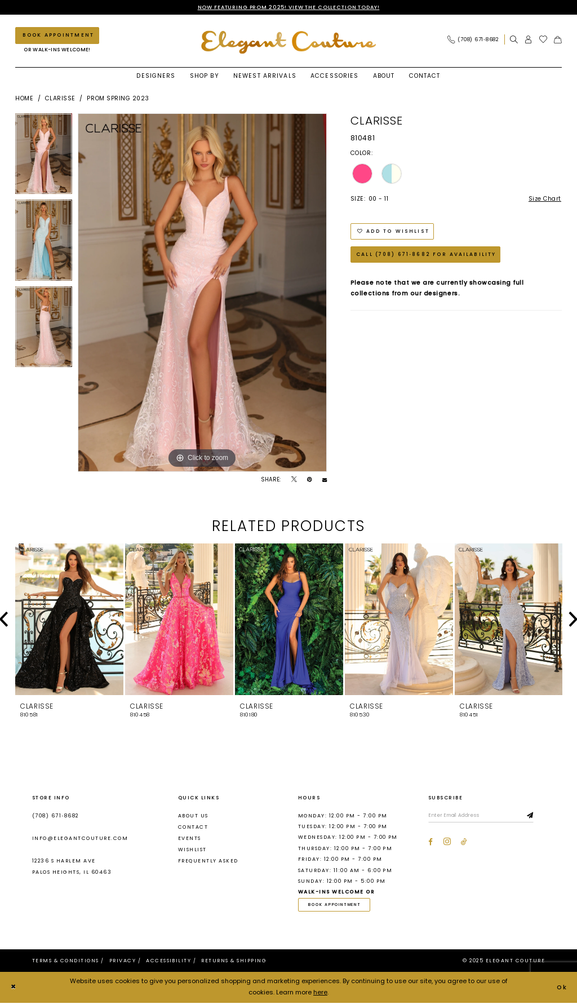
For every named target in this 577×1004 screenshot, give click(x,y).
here (320, 993)
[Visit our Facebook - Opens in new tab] (430, 842)
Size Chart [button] (544, 199)
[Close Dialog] (13, 988)
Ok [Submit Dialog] (562, 988)
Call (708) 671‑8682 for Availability (427, 256)
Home (24, 99)
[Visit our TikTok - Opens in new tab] (464, 842)
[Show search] (514, 40)
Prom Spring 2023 (118, 99)
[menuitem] (475, 40)
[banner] (288, 42)
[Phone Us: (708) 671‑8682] (473, 40)
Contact (193, 827)
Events (189, 838)
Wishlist (192, 850)
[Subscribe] (534, 816)
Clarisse (60, 99)
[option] (43, 157)
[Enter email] (483, 816)
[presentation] (69, 620)
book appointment (336, 906)
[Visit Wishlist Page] (543, 40)
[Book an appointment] (57, 36)
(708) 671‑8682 (55, 815)
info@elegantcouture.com (80, 838)
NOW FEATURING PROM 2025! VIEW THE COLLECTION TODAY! (289, 7)
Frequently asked (208, 861)
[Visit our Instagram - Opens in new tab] (447, 842)
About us (193, 815)
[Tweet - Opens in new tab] (294, 480)
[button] (528, 40)
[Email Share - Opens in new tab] (324, 480)
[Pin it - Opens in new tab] (309, 480)
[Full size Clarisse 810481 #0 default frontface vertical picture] (202, 293)
